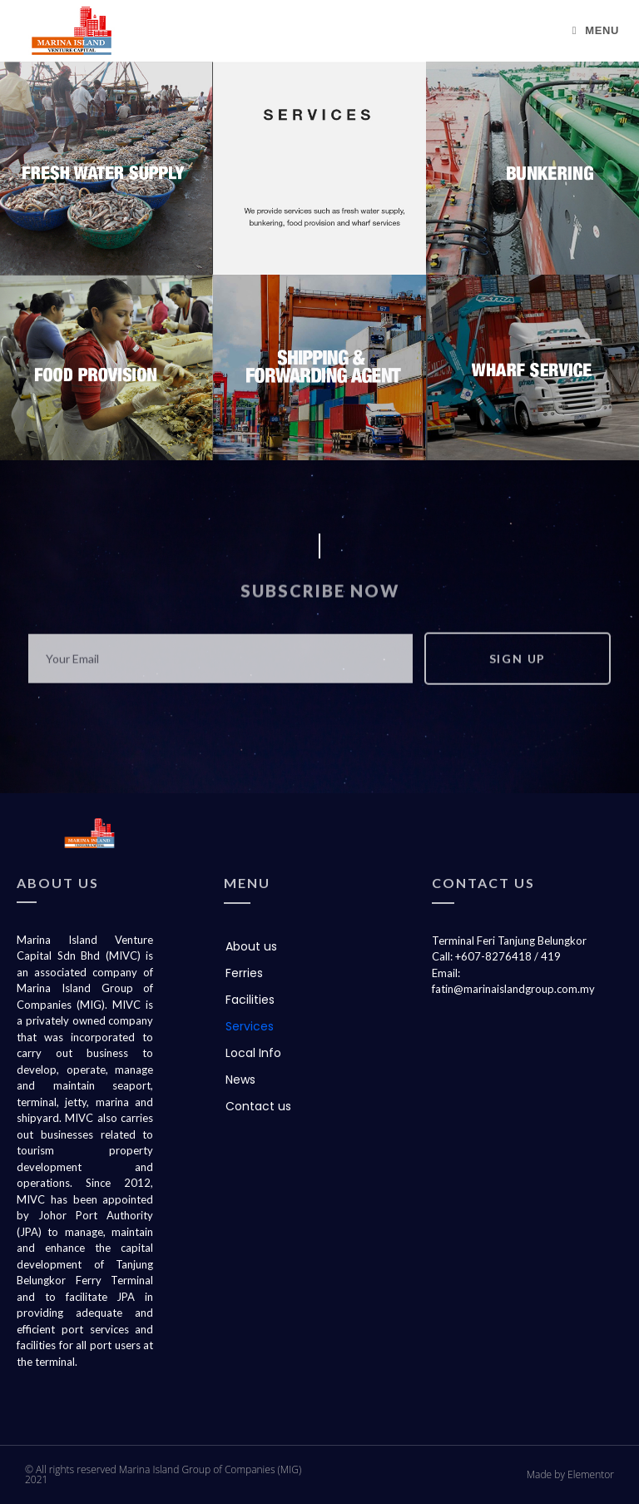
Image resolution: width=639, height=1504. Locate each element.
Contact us (258, 1106)
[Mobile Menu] (595, 30)
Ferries (244, 973)
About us (251, 946)
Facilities (250, 999)
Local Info (253, 1053)
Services (249, 1026)
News (240, 1079)
